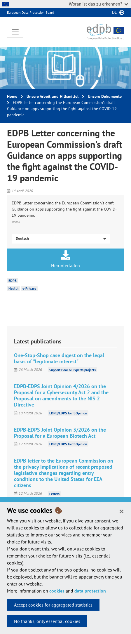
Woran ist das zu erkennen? (98, 3)
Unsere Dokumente (105, 96)
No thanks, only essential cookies (47, 621)
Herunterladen (65, 259)
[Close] (121, 511)
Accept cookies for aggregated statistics (53, 605)
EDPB (12, 280)
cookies (56, 591)
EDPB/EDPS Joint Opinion (68, 413)
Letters (54, 493)
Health (13, 288)
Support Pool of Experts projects (72, 369)
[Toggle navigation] (15, 32)
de (114, 12)
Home (12, 96)
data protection (90, 591)
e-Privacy (29, 288)
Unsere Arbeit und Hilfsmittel (52, 96)
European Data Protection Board (30, 12)
